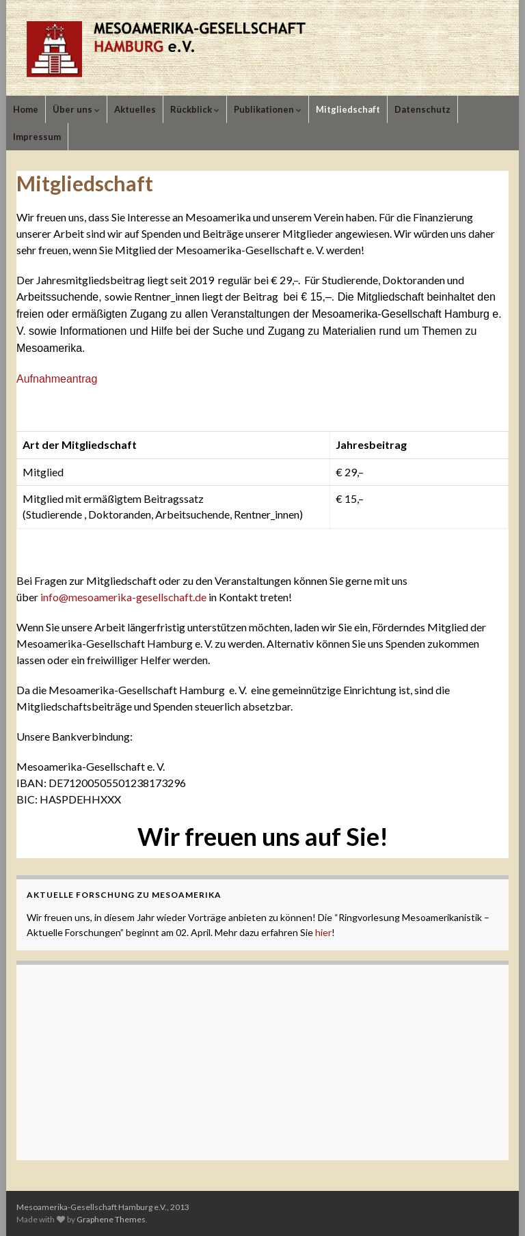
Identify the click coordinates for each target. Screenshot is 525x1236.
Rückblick (194, 109)
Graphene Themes (111, 1219)
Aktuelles (135, 109)
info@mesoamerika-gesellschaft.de (123, 596)
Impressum (37, 136)
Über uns (76, 109)
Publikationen (267, 109)
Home (25, 109)
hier (323, 932)
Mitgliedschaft (348, 109)
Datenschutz (422, 109)
